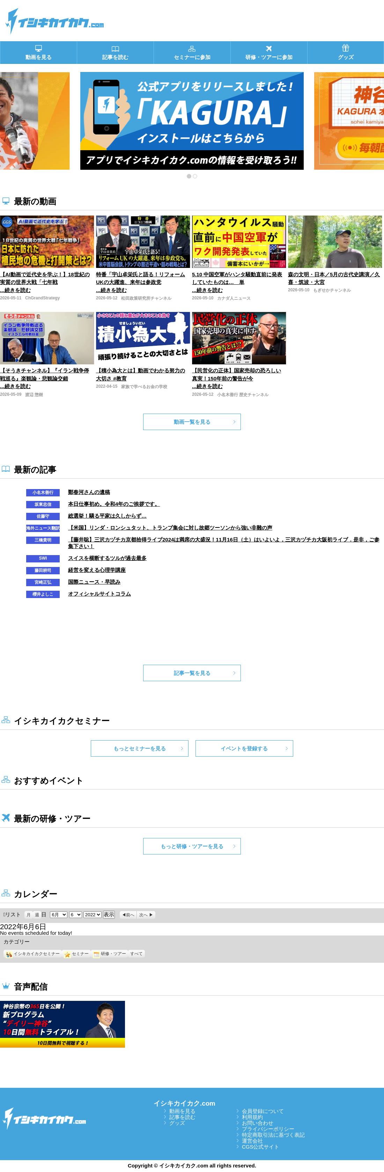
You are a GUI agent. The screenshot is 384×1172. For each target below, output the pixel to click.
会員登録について (263, 1111)
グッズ (177, 1123)
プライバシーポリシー (268, 1129)
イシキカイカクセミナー (33, 953)
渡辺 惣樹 (34, 394)
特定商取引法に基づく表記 (273, 1135)
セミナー (76, 953)
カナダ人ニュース (234, 298)
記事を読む (182, 1117)
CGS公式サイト (261, 1147)
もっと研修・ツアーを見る (192, 846)
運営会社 (252, 1141)
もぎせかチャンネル (332, 290)
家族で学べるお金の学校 (144, 386)
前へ (130, 914)
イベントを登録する (244, 748)
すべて (136, 953)
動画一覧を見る (192, 422)
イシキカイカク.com (184, 1103)
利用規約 (252, 1117)
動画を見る (182, 1111)
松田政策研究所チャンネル (146, 298)
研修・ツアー (109, 953)
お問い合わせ (257, 1123)
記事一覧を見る (192, 673)
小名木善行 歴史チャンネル (242, 394)
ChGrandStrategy (42, 298)
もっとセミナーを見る (139, 748)
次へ (143, 914)
